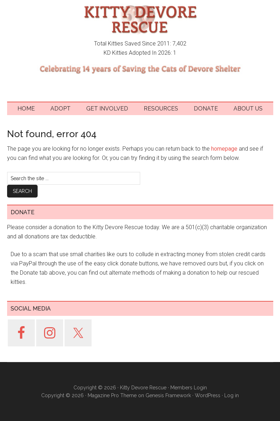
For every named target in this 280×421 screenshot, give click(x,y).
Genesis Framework (168, 395)
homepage (224, 148)
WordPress (207, 395)
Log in (231, 395)
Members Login (188, 387)
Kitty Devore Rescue (140, 20)
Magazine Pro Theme (112, 395)
